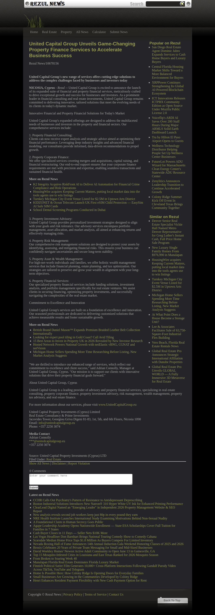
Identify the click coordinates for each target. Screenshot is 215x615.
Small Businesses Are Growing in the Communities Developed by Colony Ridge (85, 576)
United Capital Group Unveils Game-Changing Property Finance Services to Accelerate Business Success (82, 49)
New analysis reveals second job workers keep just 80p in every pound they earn (85, 514)
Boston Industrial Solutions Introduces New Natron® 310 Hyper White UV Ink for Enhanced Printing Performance (108, 503)
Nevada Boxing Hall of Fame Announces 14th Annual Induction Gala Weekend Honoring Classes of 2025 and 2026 (108, 544)
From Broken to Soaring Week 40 (55, 558)
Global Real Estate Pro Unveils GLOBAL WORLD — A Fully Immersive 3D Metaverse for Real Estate (168, 374)
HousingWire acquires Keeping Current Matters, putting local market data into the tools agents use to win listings (168, 267)
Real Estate (49, 32)
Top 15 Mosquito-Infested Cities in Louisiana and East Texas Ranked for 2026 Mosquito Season (95, 555)
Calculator (99, 32)
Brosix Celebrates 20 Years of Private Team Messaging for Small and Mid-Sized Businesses (93, 547)
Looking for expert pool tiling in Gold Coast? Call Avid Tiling (73, 337)
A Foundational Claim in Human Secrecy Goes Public (68, 522)
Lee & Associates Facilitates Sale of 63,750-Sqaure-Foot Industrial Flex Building (169, 332)
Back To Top (172, 600)
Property (66, 32)
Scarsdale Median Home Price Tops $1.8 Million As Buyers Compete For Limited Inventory (93, 540)
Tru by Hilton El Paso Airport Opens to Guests (168, 139)
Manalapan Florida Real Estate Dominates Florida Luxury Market (76, 562)
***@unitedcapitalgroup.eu (47, 441)
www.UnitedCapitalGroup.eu (117, 404)
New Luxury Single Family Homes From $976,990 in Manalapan (167, 251)
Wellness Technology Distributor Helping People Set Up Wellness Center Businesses (167, 151)
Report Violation (79, 463)
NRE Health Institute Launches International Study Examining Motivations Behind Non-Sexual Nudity (100, 518)
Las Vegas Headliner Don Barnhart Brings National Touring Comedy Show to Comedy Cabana (95, 536)
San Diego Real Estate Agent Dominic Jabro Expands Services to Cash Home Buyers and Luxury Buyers (169, 54)
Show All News (39, 463)
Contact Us (116, 594)
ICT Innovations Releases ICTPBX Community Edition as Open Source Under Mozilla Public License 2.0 (168, 106)
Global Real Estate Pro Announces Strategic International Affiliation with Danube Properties (167, 356)
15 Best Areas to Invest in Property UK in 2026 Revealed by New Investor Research (88, 341)
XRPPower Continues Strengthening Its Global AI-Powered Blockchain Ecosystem (168, 88)
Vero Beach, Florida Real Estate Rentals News (168, 344)
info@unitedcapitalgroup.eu (57, 423)
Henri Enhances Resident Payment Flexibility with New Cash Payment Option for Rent (90, 580)
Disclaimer (59, 463)
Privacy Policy (72, 594)
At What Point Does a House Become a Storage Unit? (168, 318)
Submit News (119, 32)
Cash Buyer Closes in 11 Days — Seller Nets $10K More (70, 533)
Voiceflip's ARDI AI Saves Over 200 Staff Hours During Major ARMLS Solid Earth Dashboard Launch (166, 125)
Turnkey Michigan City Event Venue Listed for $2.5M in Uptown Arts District (167, 284)
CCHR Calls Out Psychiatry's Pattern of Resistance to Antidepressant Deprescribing (87, 500)
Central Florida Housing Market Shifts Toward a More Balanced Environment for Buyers (168, 72)
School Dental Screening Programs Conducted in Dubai (69, 210)
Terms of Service (96, 594)
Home (34, 32)
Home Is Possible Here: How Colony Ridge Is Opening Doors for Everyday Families (88, 573)
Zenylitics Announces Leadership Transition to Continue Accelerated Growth (168, 186)
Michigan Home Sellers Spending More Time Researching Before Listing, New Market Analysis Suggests (167, 302)
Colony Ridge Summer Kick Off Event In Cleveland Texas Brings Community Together (167, 202)
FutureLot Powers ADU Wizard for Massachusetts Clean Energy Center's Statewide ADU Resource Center (169, 169)
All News (82, 32)
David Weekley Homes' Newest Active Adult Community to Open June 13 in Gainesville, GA (94, 551)
